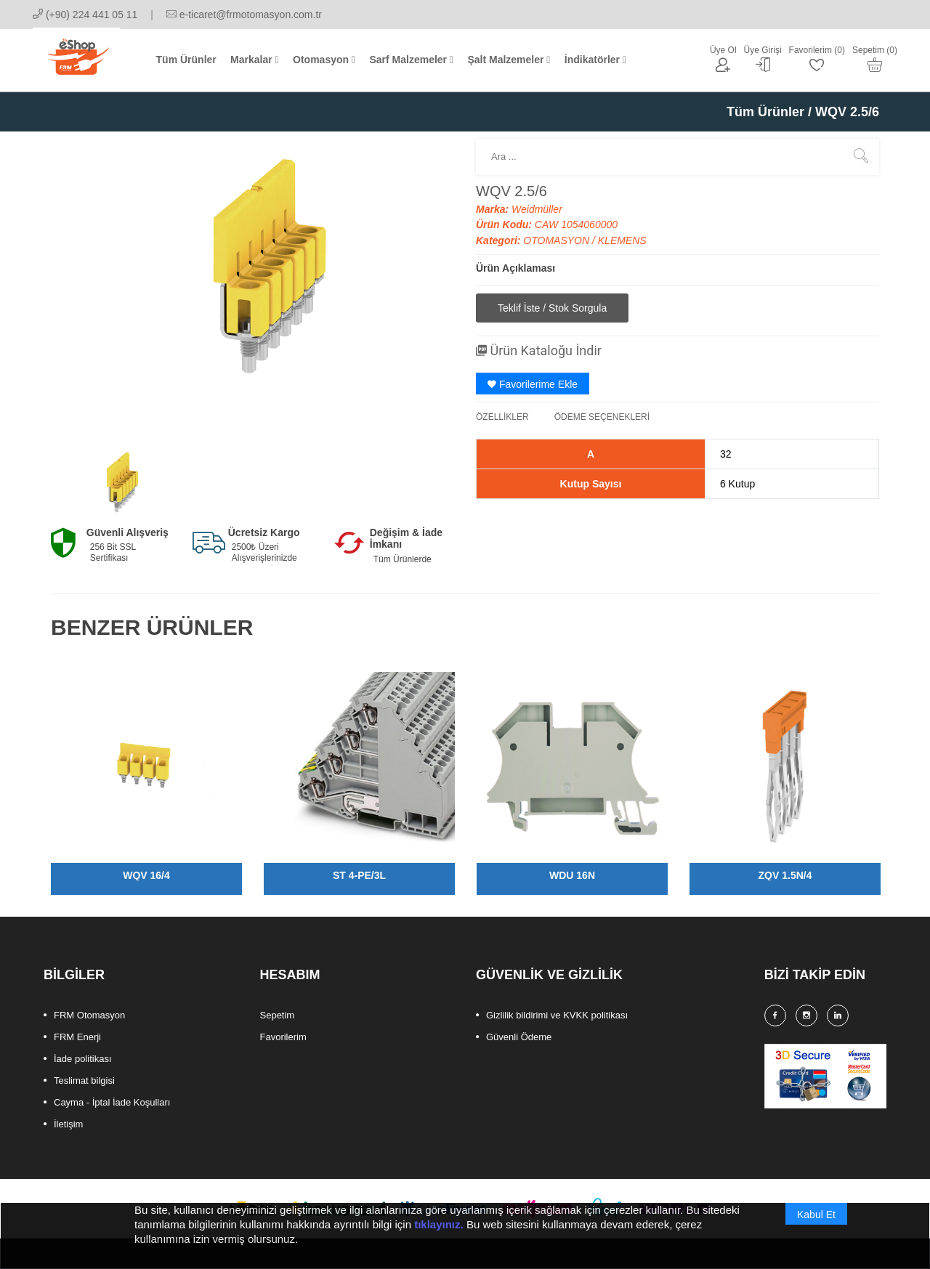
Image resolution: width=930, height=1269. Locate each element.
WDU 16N (572, 875)
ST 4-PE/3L (359, 875)
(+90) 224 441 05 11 (85, 14)
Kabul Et (816, 1227)
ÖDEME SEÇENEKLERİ (602, 417)
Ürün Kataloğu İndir (539, 350)
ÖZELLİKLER (502, 417)
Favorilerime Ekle (533, 384)
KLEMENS (622, 240)
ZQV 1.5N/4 (785, 875)
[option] (118, 485)
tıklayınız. (439, 1237)
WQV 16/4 (146, 875)
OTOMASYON (557, 240)
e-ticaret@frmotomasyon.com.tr (244, 14)
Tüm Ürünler (765, 112)
